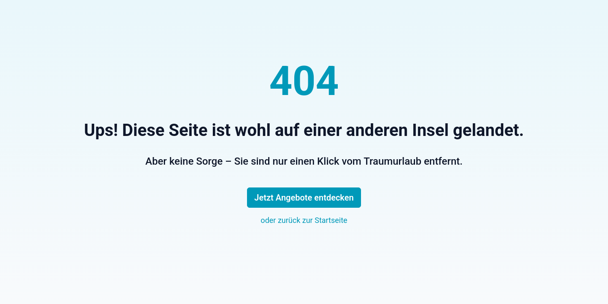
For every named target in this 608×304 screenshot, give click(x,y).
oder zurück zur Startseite (304, 220)
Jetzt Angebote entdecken (303, 198)
